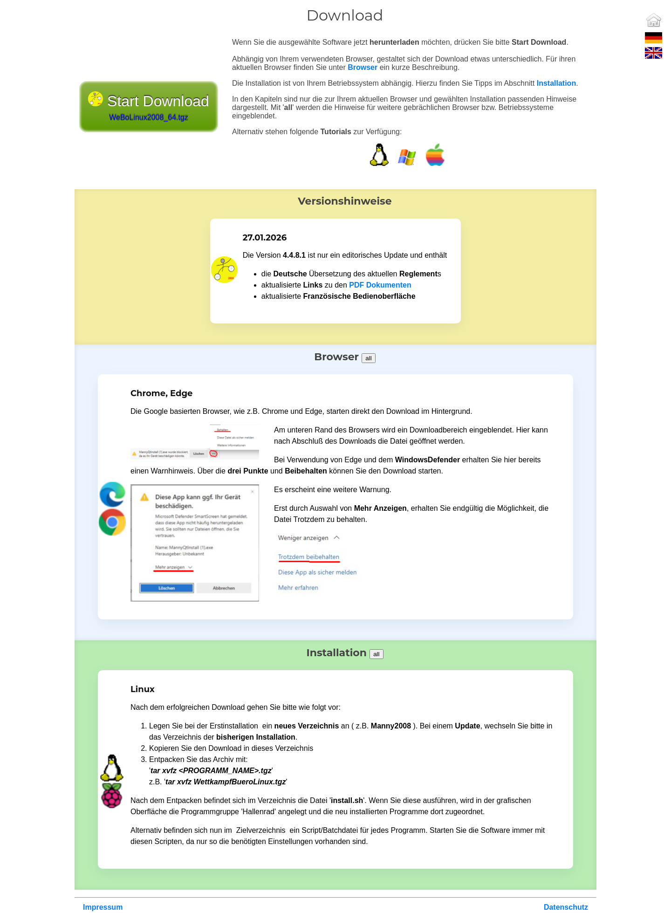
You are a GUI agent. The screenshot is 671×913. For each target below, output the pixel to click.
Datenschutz (566, 907)
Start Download (148, 107)
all (368, 358)
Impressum (103, 907)
